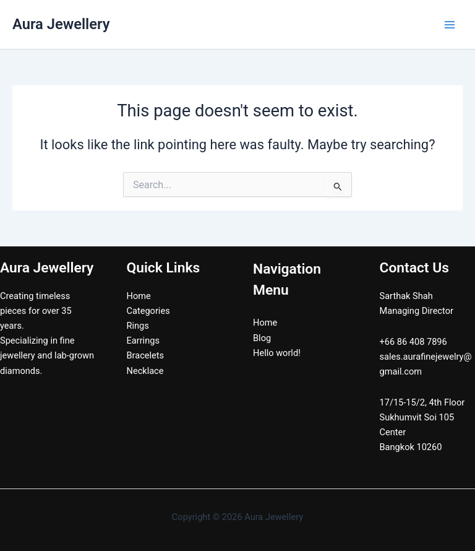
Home (139, 296)
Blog (262, 338)
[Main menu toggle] (450, 25)
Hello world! (277, 352)
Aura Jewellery (60, 24)
